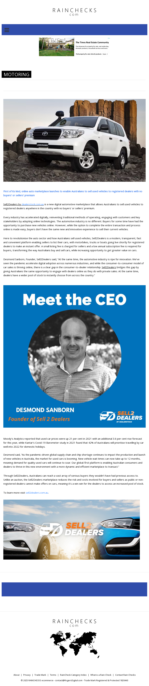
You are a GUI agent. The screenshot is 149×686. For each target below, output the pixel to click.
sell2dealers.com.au (37, 492)
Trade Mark (40, 674)
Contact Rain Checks (125, 674)
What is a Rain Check (100, 674)
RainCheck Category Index (73, 674)
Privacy (27, 674)
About (16, 674)
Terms (53, 674)
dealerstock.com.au (33, 204)
